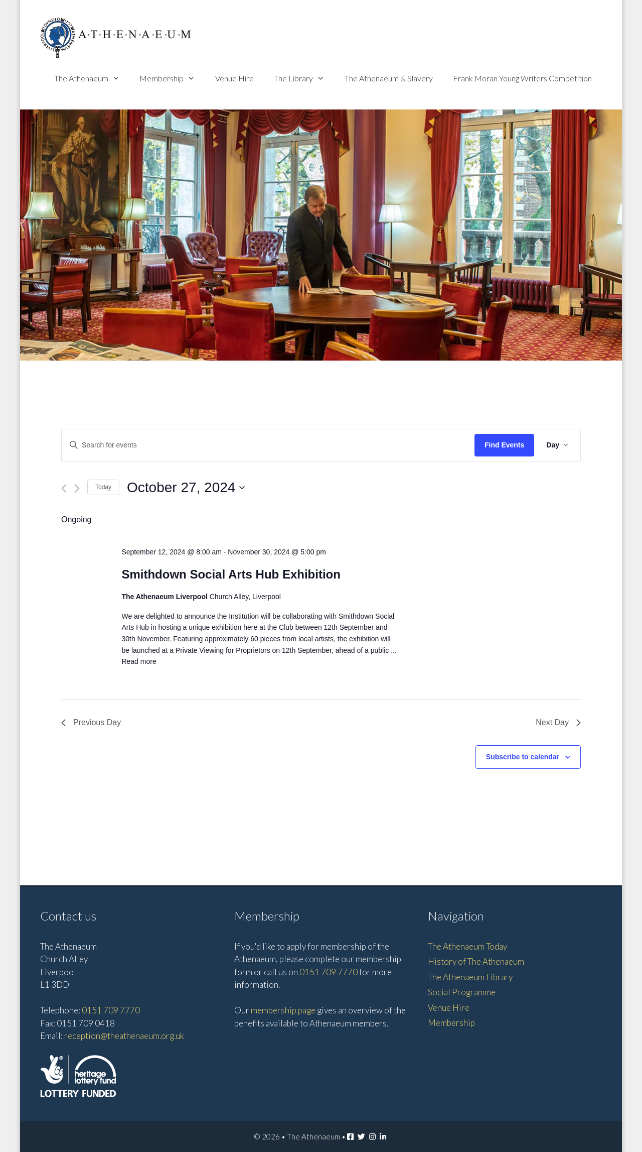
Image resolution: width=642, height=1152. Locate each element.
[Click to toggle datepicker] (186, 488)
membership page (283, 1010)
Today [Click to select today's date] (103, 487)
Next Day (558, 722)
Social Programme (462, 992)
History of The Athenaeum (476, 961)
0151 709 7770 (111, 1010)
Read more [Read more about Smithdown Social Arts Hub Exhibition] (138, 661)
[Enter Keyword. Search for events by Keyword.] (268, 445)
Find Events (504, 445)
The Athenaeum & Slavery (389, 78)
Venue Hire (234, 78)
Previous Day (91, 722)
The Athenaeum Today (467, 946)
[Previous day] (64, 488)
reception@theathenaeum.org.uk (124, 1035)
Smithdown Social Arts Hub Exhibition (230, 574)
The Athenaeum (92, 78)
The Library (304, 78)
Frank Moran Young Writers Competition (522, 78)
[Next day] (77, 488)
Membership (172, 78)
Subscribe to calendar (522, 757)
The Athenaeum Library (470, 977)
